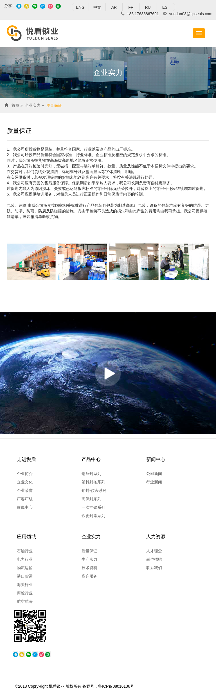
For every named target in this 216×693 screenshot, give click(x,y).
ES (165, 7)
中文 (97, 7)
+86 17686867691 (143, 14)
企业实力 (32, 105)
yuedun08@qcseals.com (190, 14)
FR (131, 7)
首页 (15, 105)
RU (147, 7)
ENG (80, 7)
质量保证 (54, 105)
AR (114, 7)
